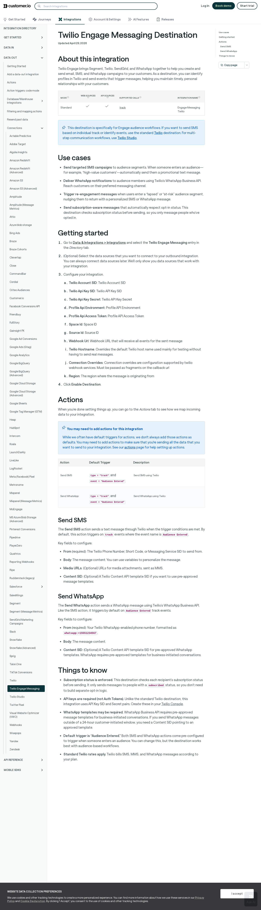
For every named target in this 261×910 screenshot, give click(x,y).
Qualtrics (15, 553)
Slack (13, 631)
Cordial (14, 281)
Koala (13, 444)
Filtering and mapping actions (24, 111)
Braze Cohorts (18, 249)
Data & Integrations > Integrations (99, 242)
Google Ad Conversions (23, 338)
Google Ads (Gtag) (20, 346)
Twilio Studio (17, 696)
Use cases (224, 32)
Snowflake (16, 639)
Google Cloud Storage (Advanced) (23, 393)
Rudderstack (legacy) (22, 578)
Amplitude (16, 196)
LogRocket (16, 468)
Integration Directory (20, 28)
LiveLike (14, 460)
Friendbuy (15, 314)
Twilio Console (172, 704)
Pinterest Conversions (22, 529)
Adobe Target (18, 144)
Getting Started (16, 66)
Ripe (12, 569)
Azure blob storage (21, 224)
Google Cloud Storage (23, 383)
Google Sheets (18, 403)
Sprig (13, 656)
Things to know (227, 55)
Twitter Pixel (17, 704)
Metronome (16, 484)
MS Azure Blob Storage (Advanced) (23, 519)
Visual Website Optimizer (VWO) (24, 714)
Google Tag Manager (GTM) (26, 411)
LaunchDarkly (17, 452)
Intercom (15, 435)
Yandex (14, 741)
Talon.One (15, 664)
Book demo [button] (224, 5)
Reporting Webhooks (22, 561)
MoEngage (16, 509)
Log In (205, 5)
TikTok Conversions (21, 672)
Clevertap (15, 257)
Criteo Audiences (20, 290)
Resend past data (17, 119)
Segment (15, 603)
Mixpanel (15, 492)
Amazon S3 (16, 180)
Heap (13, 419)
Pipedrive (15, 537)
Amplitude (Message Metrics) (22, 206)
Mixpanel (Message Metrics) (26, 501)
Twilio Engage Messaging (25, 688)
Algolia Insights (18, 152)
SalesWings (16, 595)
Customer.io (17, 298)
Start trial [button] (247, 5)
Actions (11, 82)
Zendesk (15, 749)
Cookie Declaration (32, 901)
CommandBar (18, 273)
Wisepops (15, 733)
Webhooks (16, 724)
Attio (12, 216)
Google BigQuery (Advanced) (20, 373)
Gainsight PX (17, 330)
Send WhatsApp (228, 51)
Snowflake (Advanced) (23, 647)
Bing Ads (15, 233)
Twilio (13, 680)
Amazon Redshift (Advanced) (20, 170)
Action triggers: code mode (23, 90)
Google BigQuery (20, 363)
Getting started (227, 37)
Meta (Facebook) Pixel (22, 476)
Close (13, 265)
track (122, 107)
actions (130, 447)
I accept (237, 893)
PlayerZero (16, 545)
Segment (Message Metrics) (26, 611)
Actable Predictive (20, 135)
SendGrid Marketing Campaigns (21, 621)
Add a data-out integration (23, 74)
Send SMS (225, 46)
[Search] (96, 6)
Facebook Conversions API (25, 306)
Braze (13, 241)
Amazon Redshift (20, 160)
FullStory (14, 322)
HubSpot (15, 427)
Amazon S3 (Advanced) (23, 188)
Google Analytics (19, 355)
